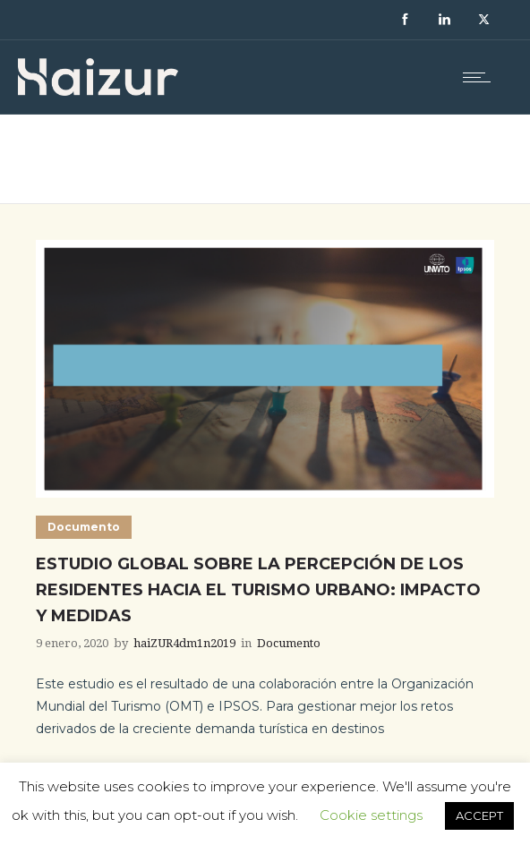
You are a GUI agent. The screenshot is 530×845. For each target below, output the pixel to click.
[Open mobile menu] (481, 77)
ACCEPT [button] (479, 815)
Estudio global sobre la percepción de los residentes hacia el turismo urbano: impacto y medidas (258, 590)
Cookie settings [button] (371, 815)
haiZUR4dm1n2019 (184, 643)
